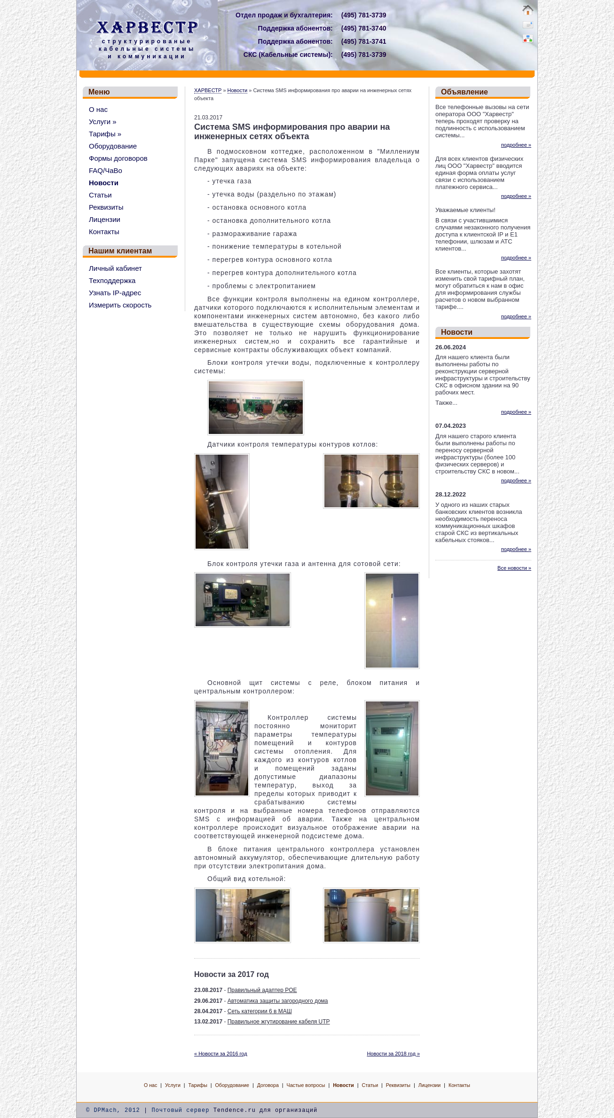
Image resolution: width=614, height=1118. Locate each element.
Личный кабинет (115, 268)
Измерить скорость (120, 305)
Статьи (100, 195)
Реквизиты (106, 207)
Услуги (173, 1085)
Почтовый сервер (180, 1110)
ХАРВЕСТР (207, 90)
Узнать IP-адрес (115, 293)
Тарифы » (105, 134)
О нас (98, 109)
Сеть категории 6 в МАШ (260, 1011)
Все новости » (514, 568)
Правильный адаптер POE (262, 990)
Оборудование (113, 146)
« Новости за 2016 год (220, 1053)
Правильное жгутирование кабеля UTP (279, 1021)
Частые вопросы (306, 1085)
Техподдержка (112, 280)
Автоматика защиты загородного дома (278, 1001)
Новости (103, 183)
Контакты (104, 232)
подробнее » (516, 145)
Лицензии (104, 219)
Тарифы (198, 1085)
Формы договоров (118, 158)
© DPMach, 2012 (113, 1110)
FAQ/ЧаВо (105, 170)
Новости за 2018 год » (393, 1053)
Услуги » (103, 122)
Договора (268, 1085)
